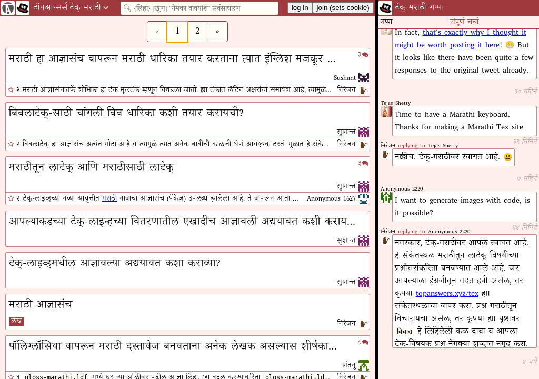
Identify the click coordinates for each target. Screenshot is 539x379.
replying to (411, 231)
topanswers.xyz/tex (447, 293)
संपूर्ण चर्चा (464, 22)
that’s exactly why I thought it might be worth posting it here (460, 39)
